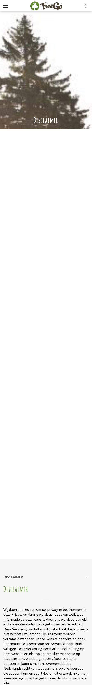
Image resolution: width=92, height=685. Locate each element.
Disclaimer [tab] (46, 578)
